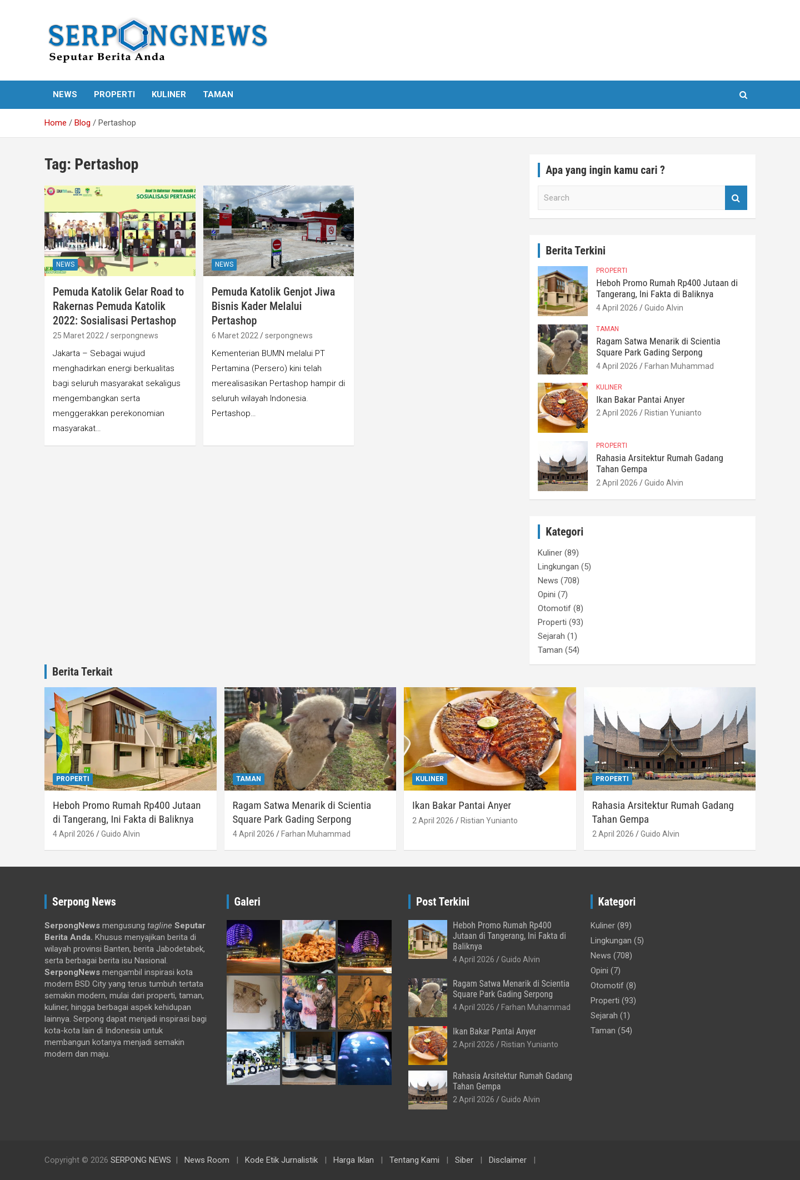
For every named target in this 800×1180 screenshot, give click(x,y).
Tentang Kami (414, 1160)
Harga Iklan (353, 1160)
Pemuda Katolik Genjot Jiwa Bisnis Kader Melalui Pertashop (273, 306)
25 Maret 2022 (78, 335)
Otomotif (554, 608)
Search (736, 198)
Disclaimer (508, 1160)
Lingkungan (558, 567)
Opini (547, 594)
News (65, 94)
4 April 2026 (617, 307)
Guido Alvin (663, 307)
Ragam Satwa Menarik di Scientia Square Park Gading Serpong (658, 347)
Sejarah (551, 636)
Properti (114, 94)
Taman (218, 94)
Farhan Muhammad (679, 366)
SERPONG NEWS (141, 1160)
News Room (206, 1160)
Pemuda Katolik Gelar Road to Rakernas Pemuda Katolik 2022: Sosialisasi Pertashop (118, 306)
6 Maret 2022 (235, 335)
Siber (464, 1160)
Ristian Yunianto (673, 412)
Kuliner (169, 94)
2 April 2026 (617, 412)
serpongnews (134, 335)
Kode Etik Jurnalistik (281, 1160)
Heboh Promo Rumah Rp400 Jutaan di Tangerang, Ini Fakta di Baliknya (667, 288)
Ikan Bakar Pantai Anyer (640, 399)
